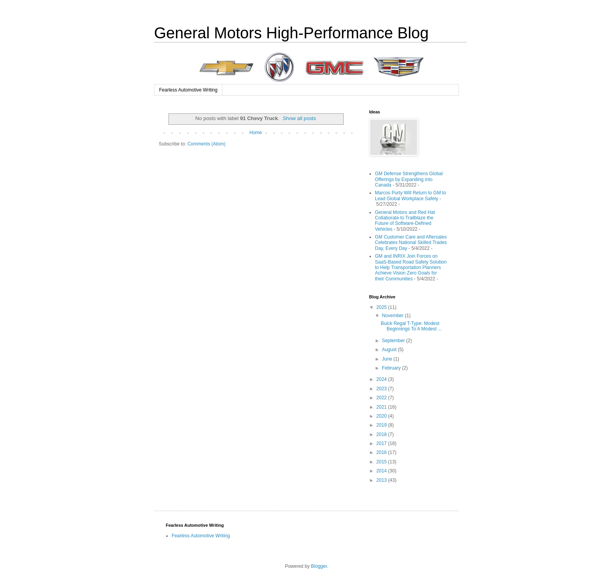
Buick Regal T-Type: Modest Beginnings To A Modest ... (411, 326)
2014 (382, 471)
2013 (382, 480)
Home (255, 132)
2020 (382, 416)
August (390, 349)
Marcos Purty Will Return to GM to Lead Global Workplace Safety (410, 195)
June (387, 359)
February (392, 368)
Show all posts (299, 118)
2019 (382, 425)
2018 (382, 434)
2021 (382, 407)
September (394, 340)
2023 (382, 388)
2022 (382, 397)
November (393, 315)
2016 (382, 452)
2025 (382, 307)
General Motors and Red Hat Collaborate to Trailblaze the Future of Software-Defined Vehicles (405, 221)
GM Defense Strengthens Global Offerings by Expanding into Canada (409, 179)
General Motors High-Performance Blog (291, 32)
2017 (382, 443)
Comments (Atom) (206, 144)
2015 (382, 462)
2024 (382, 379)
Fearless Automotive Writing (188, 90)
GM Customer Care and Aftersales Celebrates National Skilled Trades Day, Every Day (411, 242)
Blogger (319, 566)
